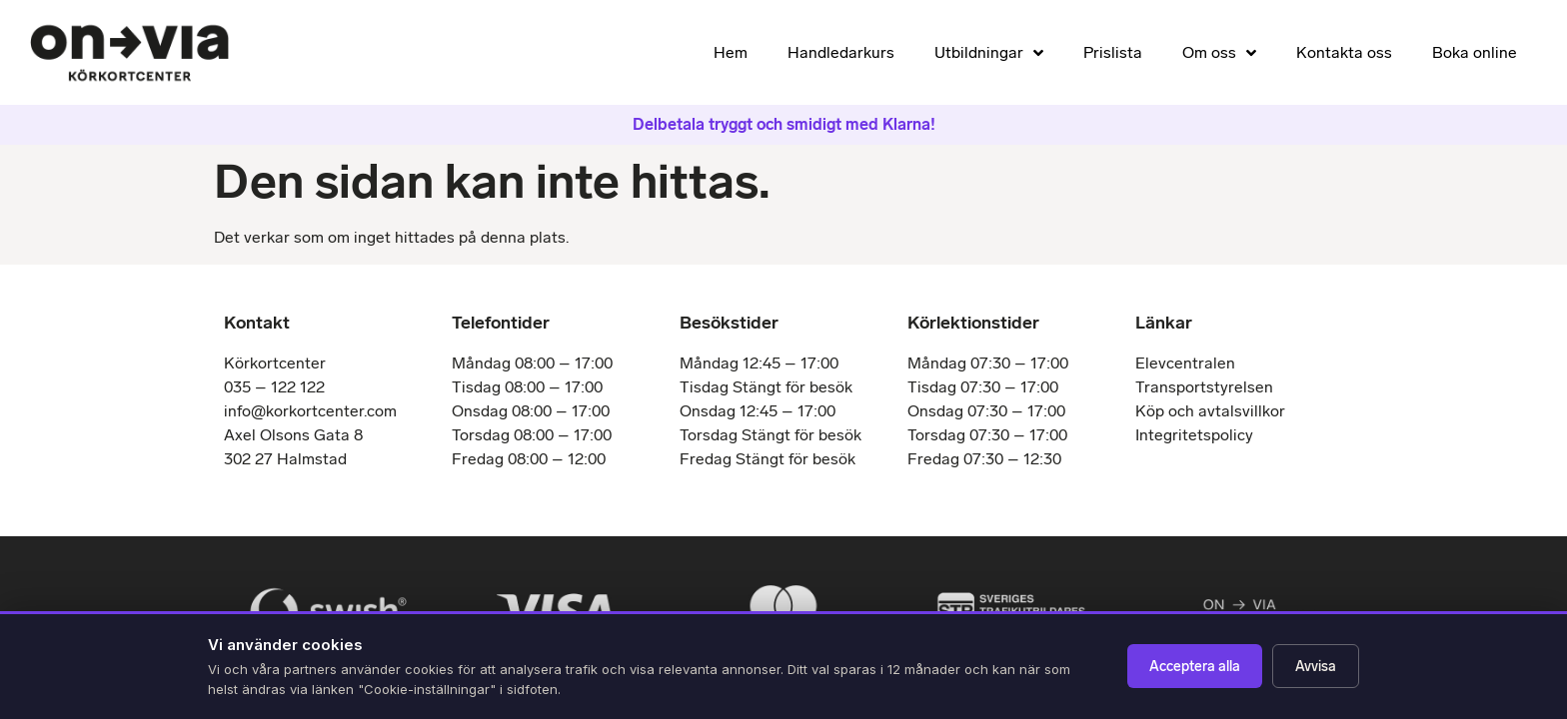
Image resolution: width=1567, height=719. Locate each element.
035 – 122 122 (274, 386)
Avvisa (1315, 666)
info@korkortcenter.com (310, 410)
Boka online (1474, 52)
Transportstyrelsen (1204, 386)
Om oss (1219, 53)
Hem (731, 52)
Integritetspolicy (1194, 434)
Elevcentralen (1185, 363)
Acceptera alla (1194, 666)
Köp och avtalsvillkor (1210, 410)
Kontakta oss (1344, 52)
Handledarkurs (840, 52)
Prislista (1112, 52)
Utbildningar (988, 53)
